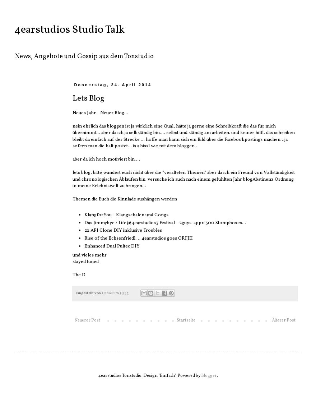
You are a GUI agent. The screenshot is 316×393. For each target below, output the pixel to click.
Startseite (186, 320)
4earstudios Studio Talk (69, 29)
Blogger (209, 376)
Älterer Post (284, 320)
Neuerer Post (87, 320)
